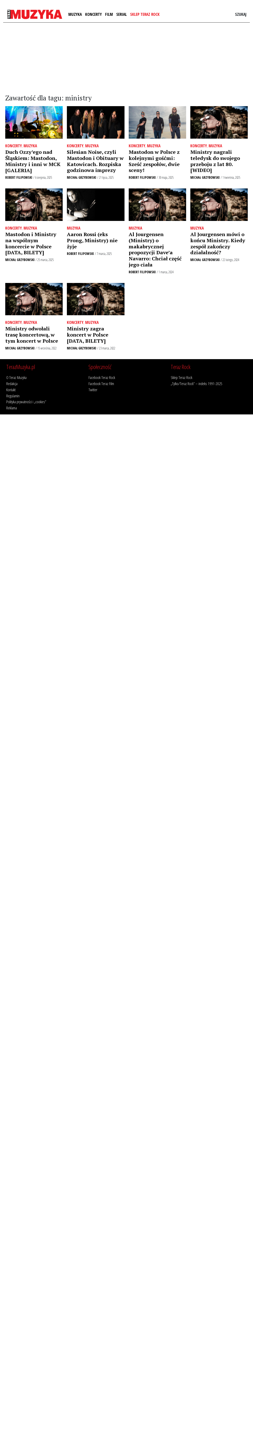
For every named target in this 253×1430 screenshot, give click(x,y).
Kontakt (11, 389)
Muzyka (75, 14)
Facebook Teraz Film (101, 383)
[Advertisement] (126, 58)
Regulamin (13, 396)
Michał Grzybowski (81, 177)
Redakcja (11, 383)
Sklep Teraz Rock (145, 14)
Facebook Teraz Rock (102, 377)
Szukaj (240, 14)
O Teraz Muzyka (16, 377)
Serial (121, 14)
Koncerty (93, 14)
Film (109, 14)
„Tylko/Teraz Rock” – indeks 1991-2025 (196, 383)
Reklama (11, 408)
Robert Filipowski (18, 177)
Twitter (93, 389)
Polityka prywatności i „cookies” (26, 402)
